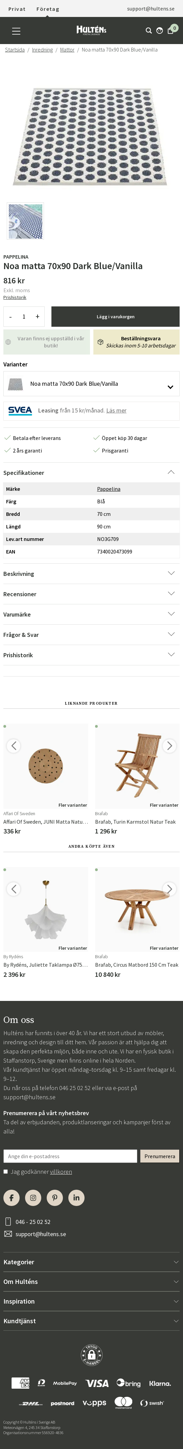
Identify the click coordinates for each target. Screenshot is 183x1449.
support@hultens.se (151, 8)
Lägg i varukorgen (116, 317)
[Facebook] (11, 1198)
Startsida (15, 49)
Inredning (42, 49)
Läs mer (116, 410)
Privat (17, 8)
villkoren (61, 1171)
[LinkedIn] (76, 1198)
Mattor (67, 49)
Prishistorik (14, 297)
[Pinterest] (55, 1198)
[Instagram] (33, 1198)
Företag (48, 8)
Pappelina (15, 256)
